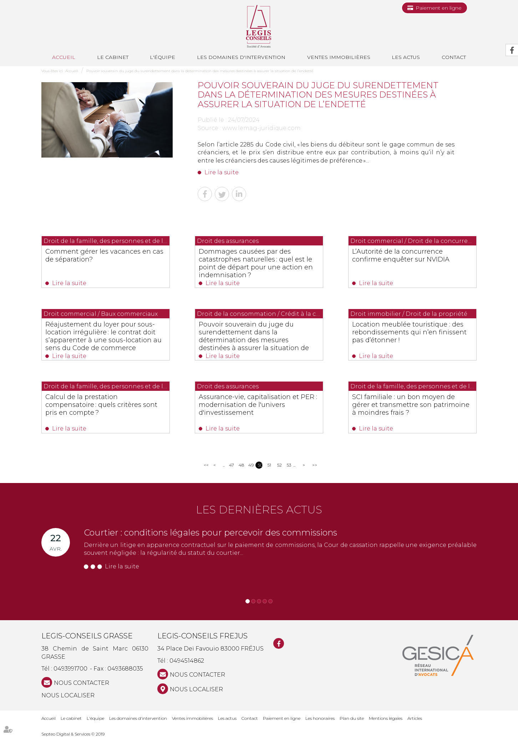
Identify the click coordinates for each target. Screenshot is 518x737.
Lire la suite (221, 172)
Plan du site (352, 718)
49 (250, 465)
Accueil (63, 57)
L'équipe (162, 57)
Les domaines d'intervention (241, 57)
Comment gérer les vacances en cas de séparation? (104, 255)
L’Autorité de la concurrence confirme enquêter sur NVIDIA (401, 255)
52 (279, 465)
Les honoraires (320, 718)
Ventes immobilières (338, 57)
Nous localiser (68, 695)
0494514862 (186, 660)
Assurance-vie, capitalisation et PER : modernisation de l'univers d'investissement (258, 405)
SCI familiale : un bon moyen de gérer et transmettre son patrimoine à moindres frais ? (410, 405)
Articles (414, 718)
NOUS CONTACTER (81, 682)
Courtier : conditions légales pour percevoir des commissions (210, 532)
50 (260, 465)
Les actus (406, 57)
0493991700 (70, 668)
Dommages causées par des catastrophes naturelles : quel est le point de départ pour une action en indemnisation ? (256, 263)
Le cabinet (112, 57)
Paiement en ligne (439, 8)
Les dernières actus (259, 509)
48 (241, 465)
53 (289, 465)
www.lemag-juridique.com (261, 128)
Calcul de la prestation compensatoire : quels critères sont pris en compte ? (101, 405)
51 (269, 465)
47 (231, 465)
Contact (454, 57)
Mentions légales (385, 718)
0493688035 (125, 668)
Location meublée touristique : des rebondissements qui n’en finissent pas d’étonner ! (409, 332)
